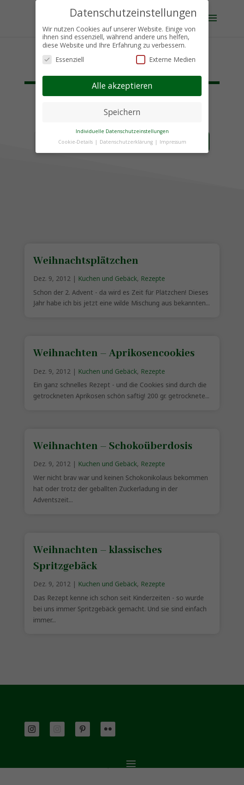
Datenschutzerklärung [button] (127, 142)
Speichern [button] (122, 111)
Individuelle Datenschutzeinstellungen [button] (122, 131)
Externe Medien (166, 59)
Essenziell (63, 59)
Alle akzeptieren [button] (122, 85)
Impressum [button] (173, 142)
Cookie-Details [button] (76, 142)
